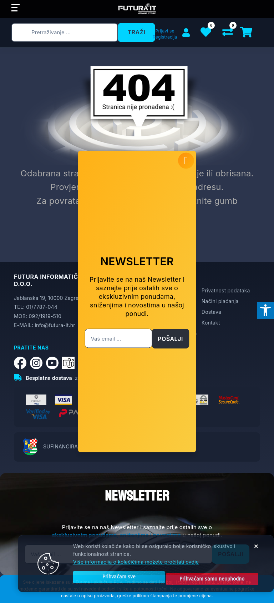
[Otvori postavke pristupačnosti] (265, 310)
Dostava (211, 312)
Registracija (165, 37)
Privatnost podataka (226, 290)
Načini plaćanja (220, 301)
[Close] (110, 575)
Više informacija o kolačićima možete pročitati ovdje (136, 558)
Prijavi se (165, 31)
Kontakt (211, 323)
